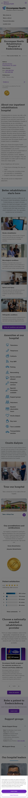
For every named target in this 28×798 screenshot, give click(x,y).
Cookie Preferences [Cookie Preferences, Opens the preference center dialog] (14, 795)
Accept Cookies (14, 791)
